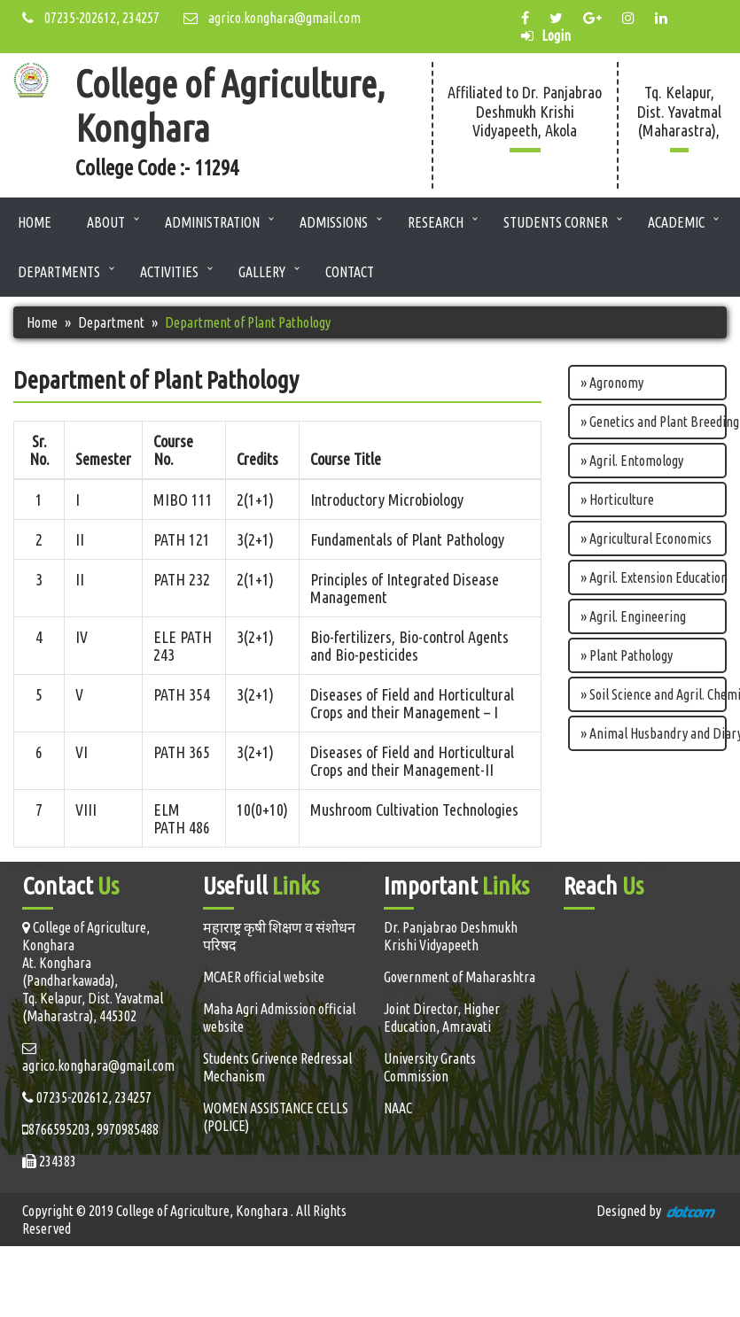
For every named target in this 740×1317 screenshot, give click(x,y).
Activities (169, 272)
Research (435, 222)
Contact (349, 272)
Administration (212, 222)
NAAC (398, 1108)
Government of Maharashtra (459, 977)
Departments (59, 272)
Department (111, 322)
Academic (676, 222)
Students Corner (555, 222)
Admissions (334, 222)
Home (34, 222)
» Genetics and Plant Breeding (653, 422)
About (106, 222)
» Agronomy (611, 383)
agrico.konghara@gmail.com (272, 18)
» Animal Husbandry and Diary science (653, 733)
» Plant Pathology (626, 655)
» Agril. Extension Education (653, 577)
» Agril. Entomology (631, 461)
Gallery (261, 272)
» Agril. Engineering (633, 616)
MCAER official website (263, 977)
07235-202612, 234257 (91, 18)
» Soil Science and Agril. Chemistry (653, 694)
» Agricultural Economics (646, 538)
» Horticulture (617, 499)
